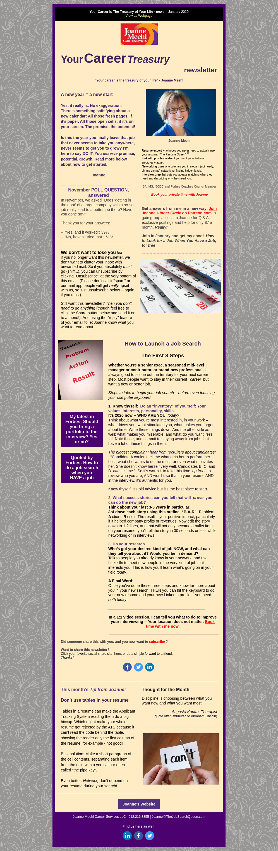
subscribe (157, 642)
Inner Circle (170, 213)
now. (175, 626)
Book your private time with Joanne (179, 194)
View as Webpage (139, 16)
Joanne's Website (139, 804)
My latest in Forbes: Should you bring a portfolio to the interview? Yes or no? (81, 429)
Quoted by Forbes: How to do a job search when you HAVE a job (81, 467)
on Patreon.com (197, 213)
